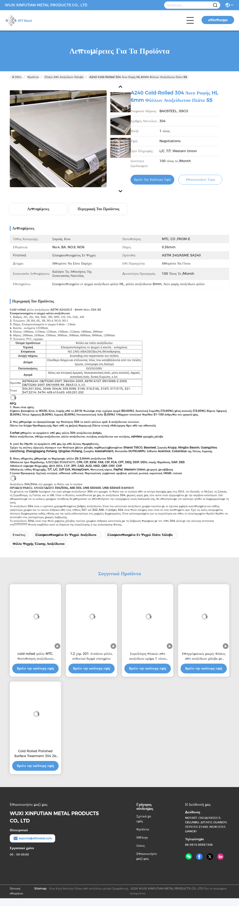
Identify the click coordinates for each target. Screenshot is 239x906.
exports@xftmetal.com (32, 838)
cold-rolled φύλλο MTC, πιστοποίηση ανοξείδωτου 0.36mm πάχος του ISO (35, 656)
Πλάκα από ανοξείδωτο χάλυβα (64, 77)
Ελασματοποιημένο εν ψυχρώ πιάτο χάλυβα (139, 535)
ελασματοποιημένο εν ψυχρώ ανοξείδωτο (65, 535)
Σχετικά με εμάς (143, 818)
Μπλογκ (142, 837)
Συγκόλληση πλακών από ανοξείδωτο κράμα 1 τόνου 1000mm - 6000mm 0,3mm (148, 656)
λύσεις (140, 846)
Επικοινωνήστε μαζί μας (146, 856)
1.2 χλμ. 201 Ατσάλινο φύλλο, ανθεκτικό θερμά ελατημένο (91, 656)
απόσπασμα (218, 20)
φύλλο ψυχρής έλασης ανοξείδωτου (39, 544)
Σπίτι (16, 77)
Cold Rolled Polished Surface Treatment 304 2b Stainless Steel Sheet (35, 754)
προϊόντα (32, 77)
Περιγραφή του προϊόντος (98, 209)
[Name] (215, 5)
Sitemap (40, 888)
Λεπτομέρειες (38, 209)
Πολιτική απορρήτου (16, 891)
